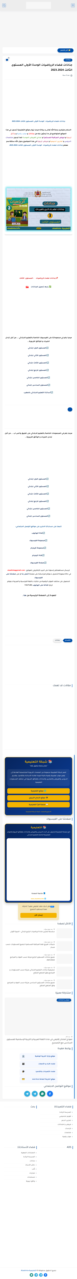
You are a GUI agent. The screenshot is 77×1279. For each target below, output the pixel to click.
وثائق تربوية (30, 1181)
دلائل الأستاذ (30, 1165)
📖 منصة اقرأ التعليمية (38, 805)
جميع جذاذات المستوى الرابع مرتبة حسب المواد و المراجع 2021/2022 (32, 958)
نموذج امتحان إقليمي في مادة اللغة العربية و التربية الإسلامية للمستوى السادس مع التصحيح (39, 1041)
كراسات (68, 1128)
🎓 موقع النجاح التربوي (38, 798)
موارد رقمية (66, 1137)
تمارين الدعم (66, 1120)
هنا (24, 596)
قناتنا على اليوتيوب (40, 585)
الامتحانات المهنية (28, 1153)
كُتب (33, 1169)
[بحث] (4, 5)
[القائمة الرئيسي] (73, 5)
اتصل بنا (25, 574)
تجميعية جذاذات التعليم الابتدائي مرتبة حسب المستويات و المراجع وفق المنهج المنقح (32, 971)
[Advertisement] (38, 29)
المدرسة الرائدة (65, 1112)
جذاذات (68, 60)
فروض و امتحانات (64, 1124)
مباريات (32, 1173)
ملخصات (67, 1133)
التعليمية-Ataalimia (28, 1271)
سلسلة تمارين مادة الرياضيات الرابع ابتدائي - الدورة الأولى (32, 932)
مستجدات (31, 1177)
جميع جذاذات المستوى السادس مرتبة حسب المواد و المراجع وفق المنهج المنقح (31, 984)
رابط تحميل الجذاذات (39, 287)
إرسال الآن (38, 915)
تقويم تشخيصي (65, 1116)
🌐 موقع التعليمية (38, 791)
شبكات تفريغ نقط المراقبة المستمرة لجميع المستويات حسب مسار (30, 946)
